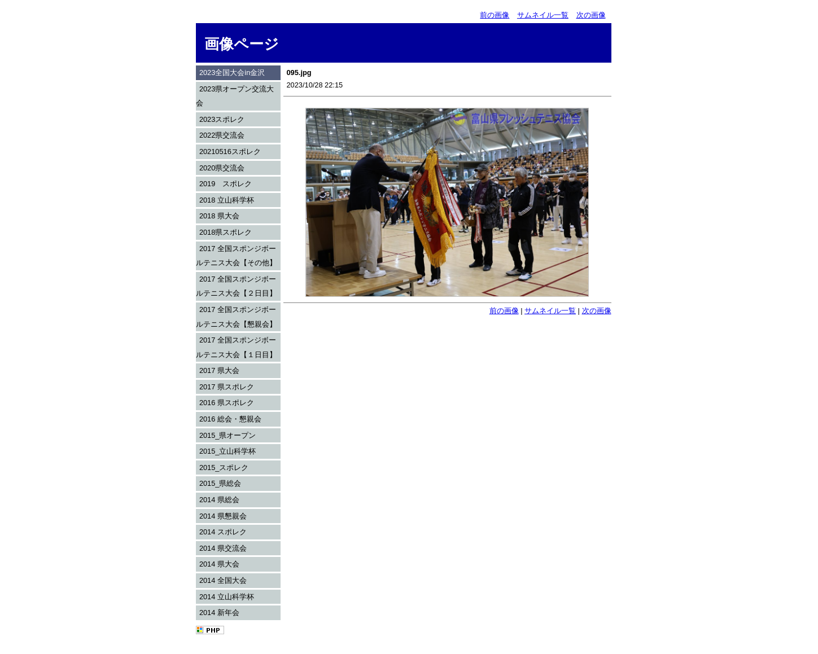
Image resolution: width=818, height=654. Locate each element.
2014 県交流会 (223, 548)
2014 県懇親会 (223, 516)
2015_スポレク (224, 467)
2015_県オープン (227, 435)
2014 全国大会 (223, 580)
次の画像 (591, 15)
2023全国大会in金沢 (232, 72)
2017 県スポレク (226, 387)
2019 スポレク (225, 183)
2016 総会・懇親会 (230, 419)
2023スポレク (221, 119)
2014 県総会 (219, 499)
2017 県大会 (219, 370)
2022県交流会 (221, 135)
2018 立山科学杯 (226, 200)
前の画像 (494, 15)
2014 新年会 (219, 612)
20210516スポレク (230, 151)
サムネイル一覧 (542, 15)
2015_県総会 (220, 483)
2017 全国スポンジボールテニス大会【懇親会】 (236, 316)
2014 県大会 (219, 564)
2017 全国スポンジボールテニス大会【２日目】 (236, 286)
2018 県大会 (219, 216)
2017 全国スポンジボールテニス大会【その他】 (236, 255)
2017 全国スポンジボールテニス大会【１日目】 (236, 347)
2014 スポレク (223, 532)
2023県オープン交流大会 (235, 96)
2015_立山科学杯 (227, 451)
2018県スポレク (225, 232)
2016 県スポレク (226, 402)
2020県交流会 (221, 168)
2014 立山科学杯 (226, 596)
